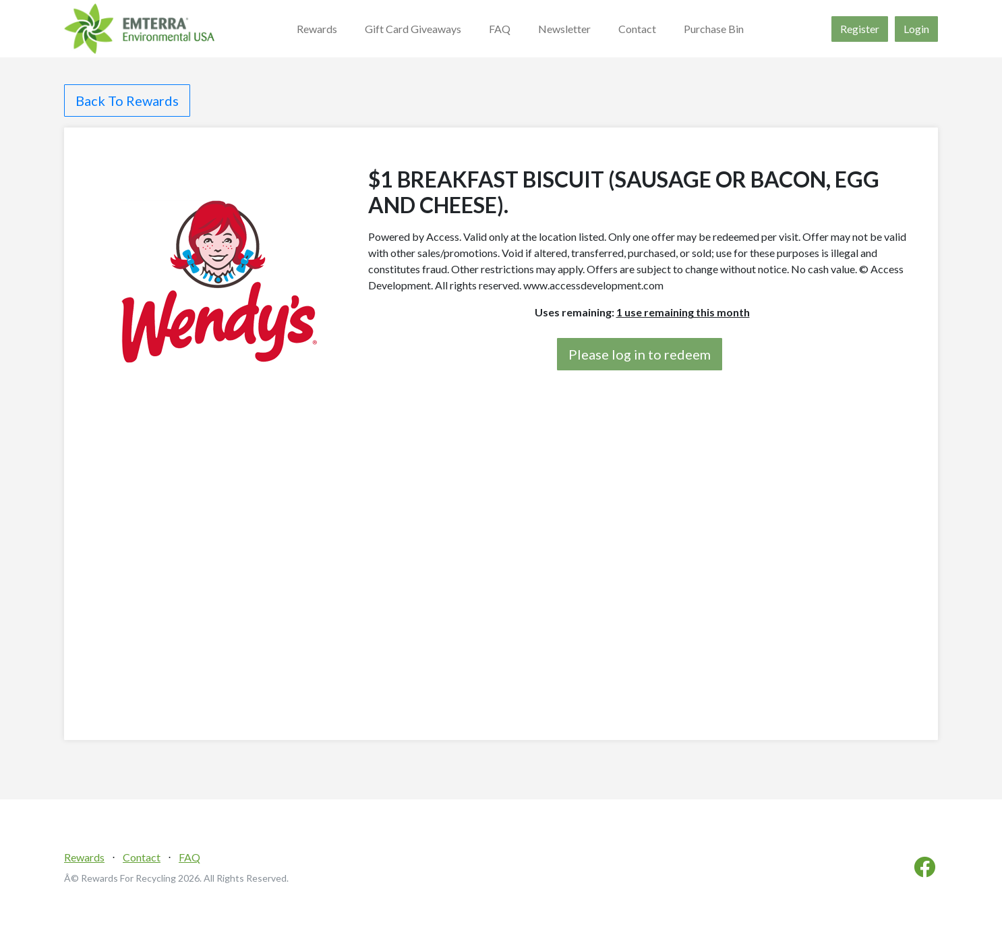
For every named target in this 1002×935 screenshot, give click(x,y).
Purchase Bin (714, 28)
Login (916, 28)
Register (859, 28)
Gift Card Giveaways (413, 28)
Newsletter (564, 28)
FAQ (499, 28)
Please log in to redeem (639, 354)
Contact (637, 28)
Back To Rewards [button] (127, 100)
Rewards (317, 28)
